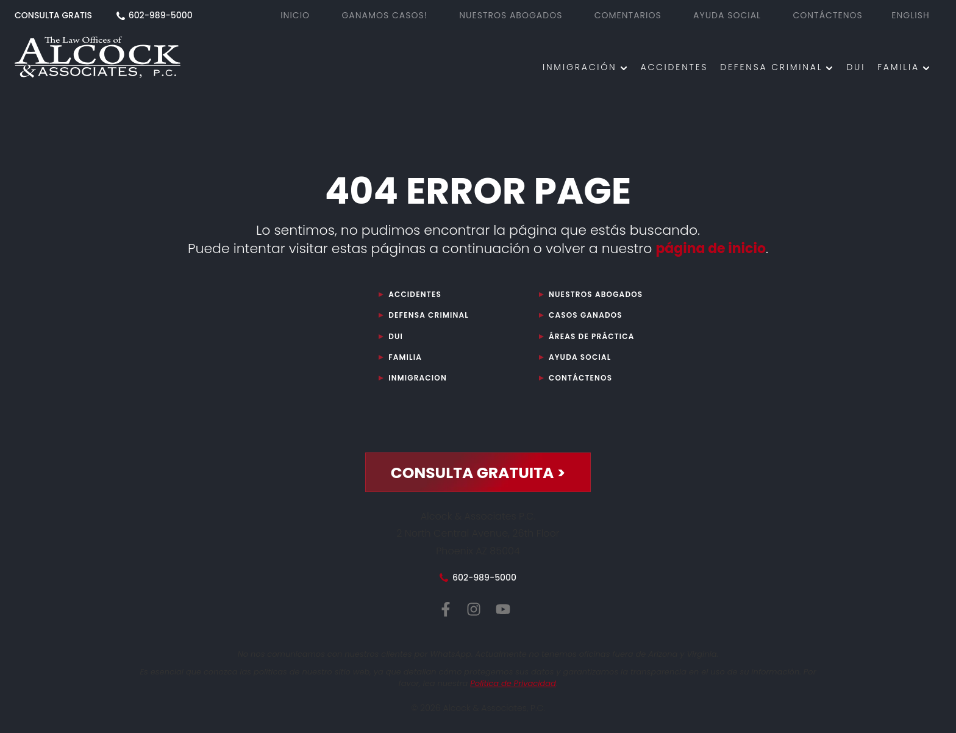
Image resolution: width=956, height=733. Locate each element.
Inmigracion (417, 378)
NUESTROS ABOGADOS (510, 15)
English (910, 15)
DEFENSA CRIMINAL (771, 67)
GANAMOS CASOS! (384, 15)
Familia (898, 67)
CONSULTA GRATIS (55, 15)
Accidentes (414, 294)
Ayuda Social (580, 357)
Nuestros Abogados (596, 294)
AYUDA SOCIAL (727, 15)
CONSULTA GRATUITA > (478, 473)
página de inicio (710, 248)
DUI (855, 67)
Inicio (295, 15)
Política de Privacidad (513, 683)
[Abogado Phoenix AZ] (97, 59)
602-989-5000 (161, 15)
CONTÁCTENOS (827, 15)
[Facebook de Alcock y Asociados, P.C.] (446, 610)
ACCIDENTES (674, 67)
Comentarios (628, 15)
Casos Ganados (585, 315)
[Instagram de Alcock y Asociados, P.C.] (474, 610)
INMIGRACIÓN (580, 67)
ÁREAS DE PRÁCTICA (592, 336)
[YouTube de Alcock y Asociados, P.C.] (503, 610)
